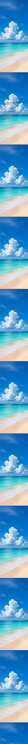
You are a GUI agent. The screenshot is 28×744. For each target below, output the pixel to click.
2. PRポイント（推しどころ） (8, 108)
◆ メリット (6, 111)
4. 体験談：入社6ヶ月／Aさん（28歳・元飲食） (11, 114)
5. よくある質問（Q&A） (7, 116)
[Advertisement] (14, 6)
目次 (3, 105)
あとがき (4, 119)
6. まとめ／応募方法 (6, 117)
